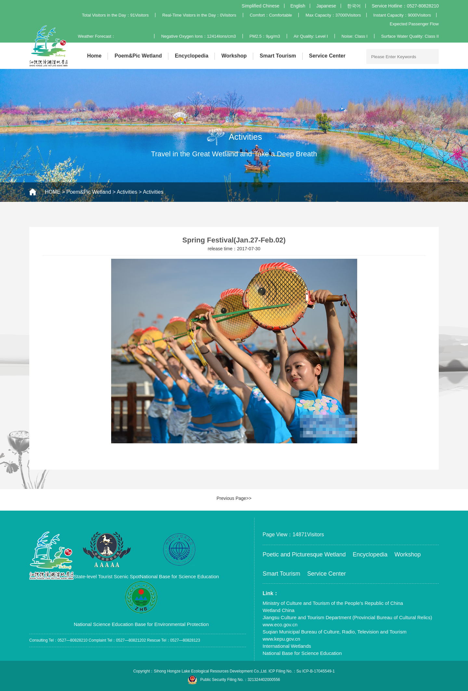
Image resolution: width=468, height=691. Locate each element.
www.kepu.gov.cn (281, 639)
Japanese (326, 5)
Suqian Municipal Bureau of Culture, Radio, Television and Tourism (335, 631)
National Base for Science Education (302, 653)
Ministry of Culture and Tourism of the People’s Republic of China (333, 603)
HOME (52, 192)
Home (94, 56)
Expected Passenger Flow (414, 23)
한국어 (354, 5)
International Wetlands (287, 646)
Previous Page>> (233, 498)
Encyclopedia (191, 56)
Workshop (234, 56)
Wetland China (278, 610)
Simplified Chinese (261, 5)
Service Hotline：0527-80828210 (405, 5)
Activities (127, 192)
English (297, 5)
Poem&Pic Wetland (138, 56)
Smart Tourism (278, 56)
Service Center (327, 56)
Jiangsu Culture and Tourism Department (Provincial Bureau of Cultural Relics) (347, 617)
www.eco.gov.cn (280, 624)
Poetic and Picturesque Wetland (304, 554)
